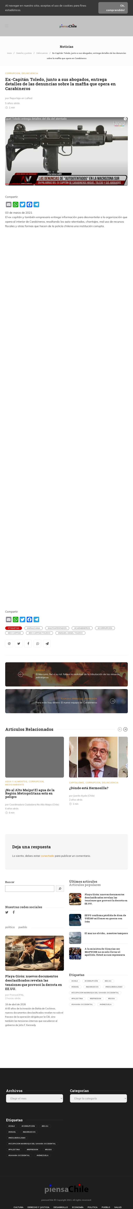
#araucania (33, 628)
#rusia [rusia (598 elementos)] (111, 998)
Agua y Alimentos (16, 781)
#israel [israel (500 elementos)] (75, 987)
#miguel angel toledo (70, 633)
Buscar (10, 882)
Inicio (9, 53)
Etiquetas (13, 628)
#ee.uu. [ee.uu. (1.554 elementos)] (108, 981)
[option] (34, 776)
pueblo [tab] (22, 927)
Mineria (40, 670)
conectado (47, 855)
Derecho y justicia (24, 53)
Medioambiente (14, 784)
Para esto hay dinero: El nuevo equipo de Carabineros (66, 702)
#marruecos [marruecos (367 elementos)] (92, 987)
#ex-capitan (14, 633)
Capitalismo (76, 782)
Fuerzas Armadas (72, 699)
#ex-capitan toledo (39, 633)
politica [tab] (10, 927)
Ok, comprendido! (115, 8)
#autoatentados (57, 628)
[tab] (83, 881)
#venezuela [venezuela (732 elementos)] (106, 1004)
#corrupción (105, 628)
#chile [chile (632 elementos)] (75, 981)
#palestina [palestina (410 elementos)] (77, 998)
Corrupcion (12, 73)
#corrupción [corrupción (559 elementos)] (91, 981)
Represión (91, 699)
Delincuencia (42, 53)
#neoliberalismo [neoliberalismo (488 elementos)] (113, 987)
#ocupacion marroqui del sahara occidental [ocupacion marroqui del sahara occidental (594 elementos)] (95, 993)
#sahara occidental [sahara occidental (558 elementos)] (82, 1004)
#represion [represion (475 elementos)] (95, 998)
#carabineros (82, 628)
